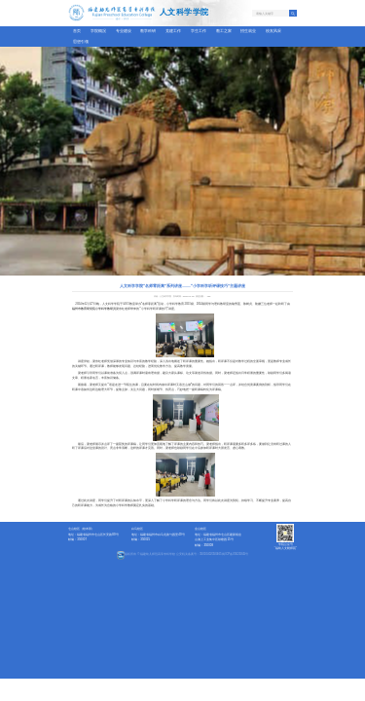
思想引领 (81, 42)
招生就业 (248, 31)
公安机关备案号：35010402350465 (199, 554)
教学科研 (148, 31)
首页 (77, 31)
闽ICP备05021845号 (235, 554)
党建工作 (173, 31)
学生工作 (198, 31)
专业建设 (123, 31)
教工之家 (224, 31)
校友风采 (273, 31)
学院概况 (98, 31)
